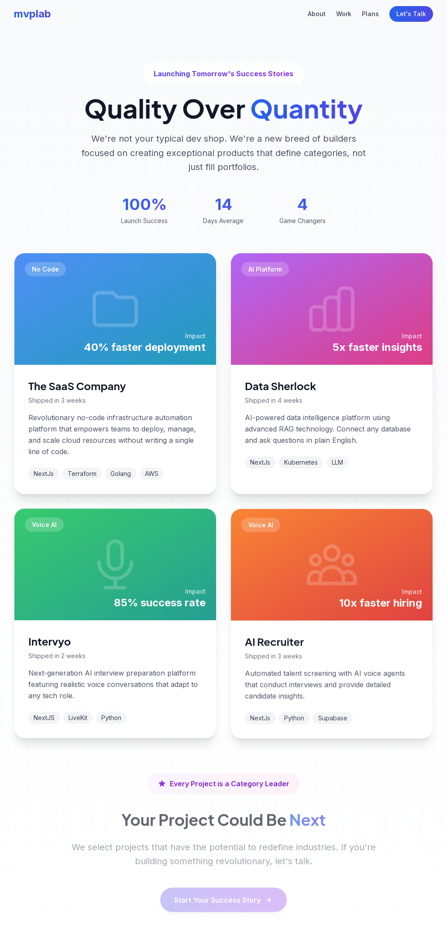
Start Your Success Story (223, 894)
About (317, 13)
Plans (370, 13)
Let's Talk (411, 13)
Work (343, 13)
